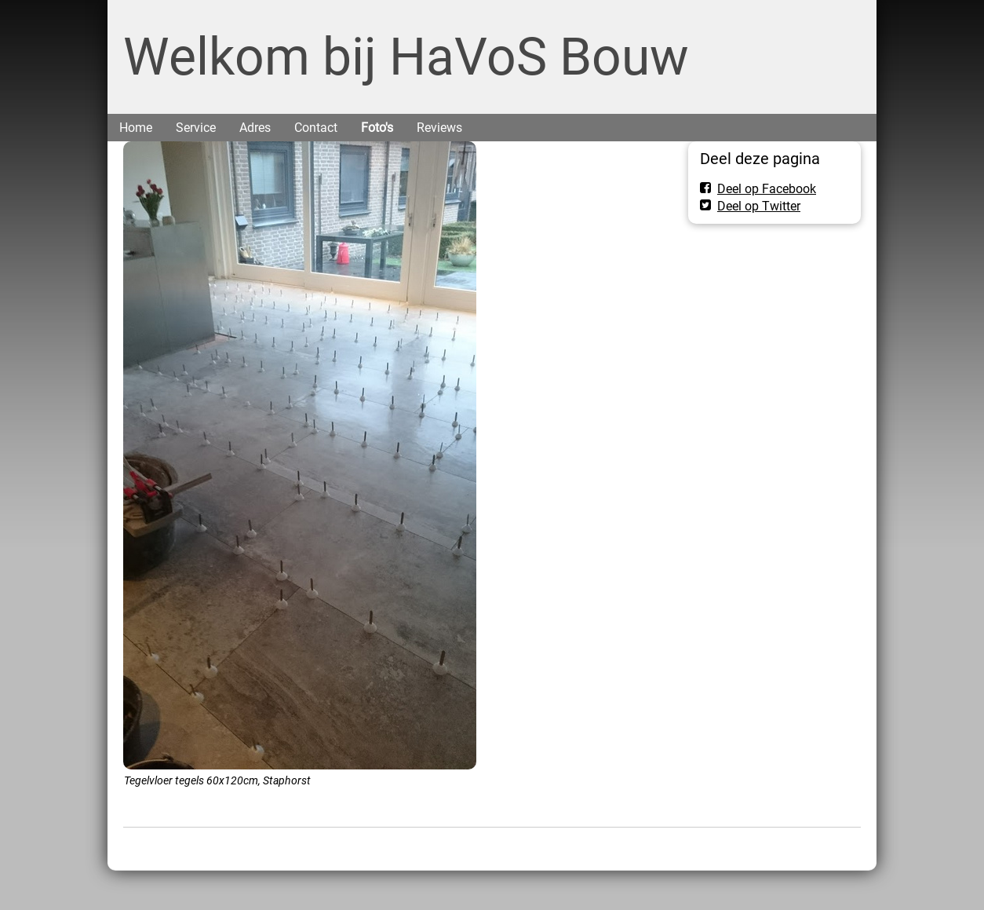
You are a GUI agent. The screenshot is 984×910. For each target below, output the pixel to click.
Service (196, 127)
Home (135, 127)
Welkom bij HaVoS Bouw (406, 57)
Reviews (439, 127)
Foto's (377, 127)
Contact (315, 127)
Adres (255, 127)
